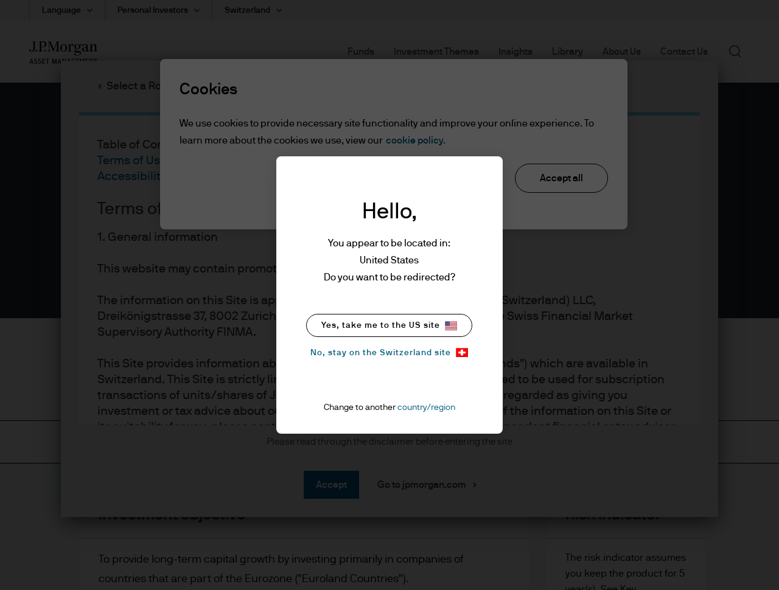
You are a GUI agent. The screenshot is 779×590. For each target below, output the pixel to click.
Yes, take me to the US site (389, 325)
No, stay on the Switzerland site (389, 352)
